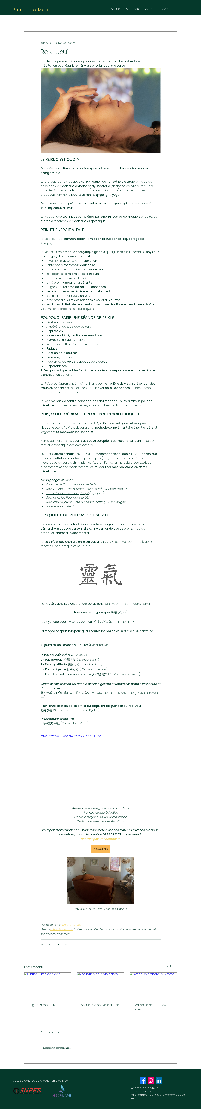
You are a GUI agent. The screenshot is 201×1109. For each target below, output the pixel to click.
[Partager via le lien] (65, 944)
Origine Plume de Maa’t (44, 1005)
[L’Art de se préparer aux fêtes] (153, 986)
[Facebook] (143, 1080)
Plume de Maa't (32, 10)
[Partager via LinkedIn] (58, 944)
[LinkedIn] (159, 1080)
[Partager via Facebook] (42, 944)
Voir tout (172, 966)
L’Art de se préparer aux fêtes (150, 1007)
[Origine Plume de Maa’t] (47, 986)
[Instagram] (151, 1080)
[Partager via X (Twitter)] (50, 944)
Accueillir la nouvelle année (100, 1005)
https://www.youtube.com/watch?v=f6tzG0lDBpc (71, 736)
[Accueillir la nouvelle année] (100, 986)
